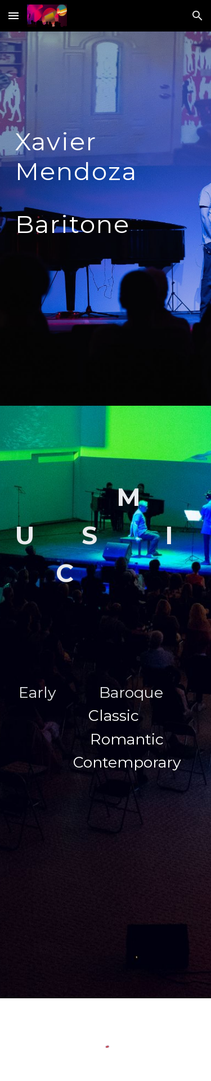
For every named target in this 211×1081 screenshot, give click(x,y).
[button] (13, 15)
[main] (106, 219)
